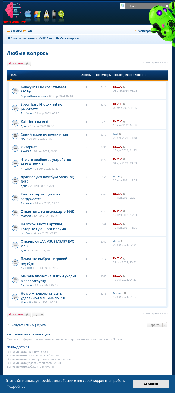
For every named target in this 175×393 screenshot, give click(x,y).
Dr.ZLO (117, 87)
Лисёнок (26, 113)
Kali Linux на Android (38, 121)
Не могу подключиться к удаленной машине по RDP (43, 295)
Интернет (29, 147)
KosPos (25, 233)
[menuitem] (27, 31)
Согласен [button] (151, 384)
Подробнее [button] (16, 386)
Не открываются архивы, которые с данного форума (43, 226)
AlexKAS (26, 151)
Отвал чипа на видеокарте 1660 (47, 211)
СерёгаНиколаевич (33, 96)
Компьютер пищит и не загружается (40, 196)
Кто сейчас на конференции (28, 334)
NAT (23, 138)
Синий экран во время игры (44, 134)
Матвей (26, 216)
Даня (24, 126)
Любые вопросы (28, 52)
